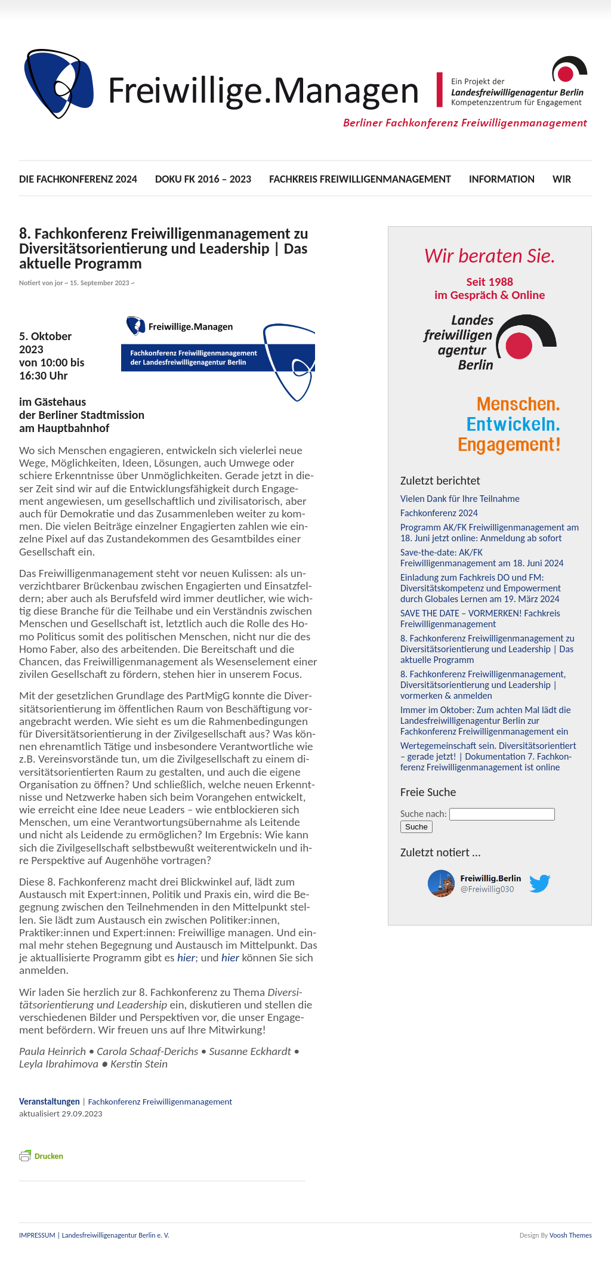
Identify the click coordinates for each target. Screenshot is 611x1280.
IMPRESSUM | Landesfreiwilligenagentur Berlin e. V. (94, 1235)
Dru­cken (41, 1156)
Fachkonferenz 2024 (439, 513)
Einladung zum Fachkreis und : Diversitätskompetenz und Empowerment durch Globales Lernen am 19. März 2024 (480, 588)
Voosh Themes (571, 1235)
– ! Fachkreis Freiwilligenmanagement (480, 618)
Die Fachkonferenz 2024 (78, 179)
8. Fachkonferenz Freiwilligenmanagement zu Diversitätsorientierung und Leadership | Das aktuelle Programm (163, 248)
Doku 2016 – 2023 (203, 179)
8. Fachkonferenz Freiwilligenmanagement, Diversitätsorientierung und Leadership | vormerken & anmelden (483, 684)
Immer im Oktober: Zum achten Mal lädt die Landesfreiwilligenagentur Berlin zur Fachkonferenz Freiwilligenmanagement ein (485, 720)
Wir (562, 179)
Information (502, 179)
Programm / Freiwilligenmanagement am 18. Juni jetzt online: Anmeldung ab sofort (489, 533)
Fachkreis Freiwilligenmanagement (360, 179)
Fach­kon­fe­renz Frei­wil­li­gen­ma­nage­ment (160, 1101)
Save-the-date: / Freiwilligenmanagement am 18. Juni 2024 (482, 558)
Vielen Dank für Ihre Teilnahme (460, 498)
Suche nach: (423, 813)
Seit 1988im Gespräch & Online (489, 288)
